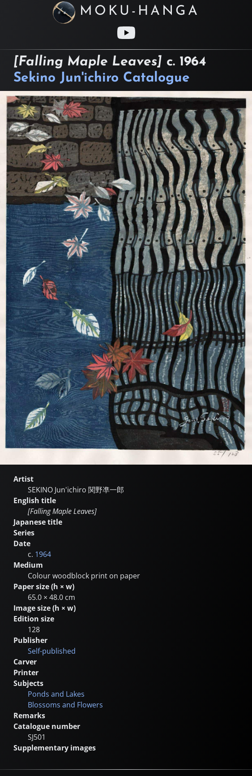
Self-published (52, 651)
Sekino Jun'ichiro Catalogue (101, 78)
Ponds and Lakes (56, 694)
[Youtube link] (126, 33)
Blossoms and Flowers (65, 705)
